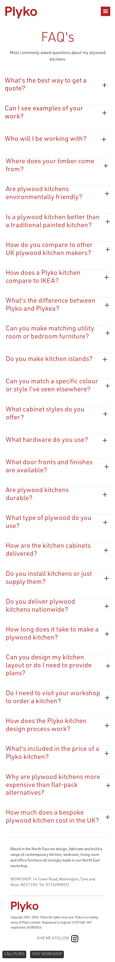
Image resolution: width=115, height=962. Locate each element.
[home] (21, 11)
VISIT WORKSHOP (47, 954)
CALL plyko (14, 954)
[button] (105, 11)
